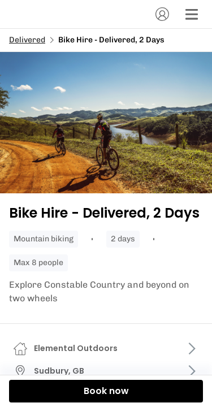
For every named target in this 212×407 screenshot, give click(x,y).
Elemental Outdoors (76, 348)
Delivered (27, 40)
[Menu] (191, 14)
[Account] (162, 14)
